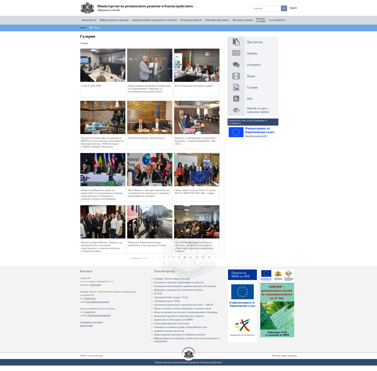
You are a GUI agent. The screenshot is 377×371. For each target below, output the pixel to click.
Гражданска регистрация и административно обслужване (185, 286)
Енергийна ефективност (217, 20)
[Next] (214, 257)
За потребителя (277, 20)
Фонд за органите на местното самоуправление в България (185, 312)
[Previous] (158, 257)
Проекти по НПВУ (261, 20)
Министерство (89, 20)
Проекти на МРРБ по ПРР (240, 274)
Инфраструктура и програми (114, 20)
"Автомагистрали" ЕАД (167, 301)
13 (204, 257)
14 (210, 257)
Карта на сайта (86, 325)
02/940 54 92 (89, 312)
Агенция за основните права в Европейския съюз (180, 327)
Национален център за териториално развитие (179, 316)
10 (186, 257)
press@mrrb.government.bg (97, 302)
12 (198, 257)
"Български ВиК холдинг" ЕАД (171, 297)
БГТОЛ (158, 293)
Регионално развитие (191, 20)
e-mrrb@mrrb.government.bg (98, 315)
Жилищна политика (243, 20)
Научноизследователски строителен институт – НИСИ (183, 304)
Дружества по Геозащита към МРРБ (173, 319)
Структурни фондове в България (171, 323)
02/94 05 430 (89, 298)
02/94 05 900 (95, 285)
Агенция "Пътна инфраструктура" (172, 278)
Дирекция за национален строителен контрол (178, 289)
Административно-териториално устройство (154, 20)
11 (192, 257)
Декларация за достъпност (91, 322)
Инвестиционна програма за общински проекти (180, 334)
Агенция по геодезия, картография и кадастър (178, 282)
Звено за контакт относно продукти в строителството (182, 308)
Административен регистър (169, 330)
